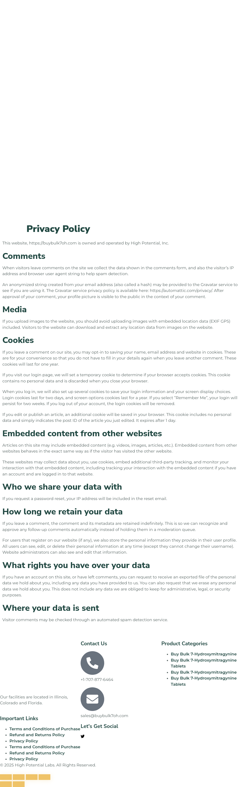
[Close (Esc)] (44, 777)
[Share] (32, 777)
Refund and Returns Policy (37, 734)
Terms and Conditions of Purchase (44, 729)
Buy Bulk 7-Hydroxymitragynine (204, 654)
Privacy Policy (23, 741)
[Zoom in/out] (6, 777)
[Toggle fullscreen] (19, 777)
